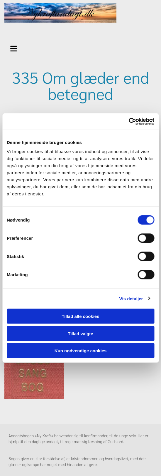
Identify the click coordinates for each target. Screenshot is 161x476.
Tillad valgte (80, 333)
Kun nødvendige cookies (81, 350)
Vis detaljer (131, 298)
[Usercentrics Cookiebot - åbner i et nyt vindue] (128, 121)
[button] (21, 48)
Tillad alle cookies (80, 316)
